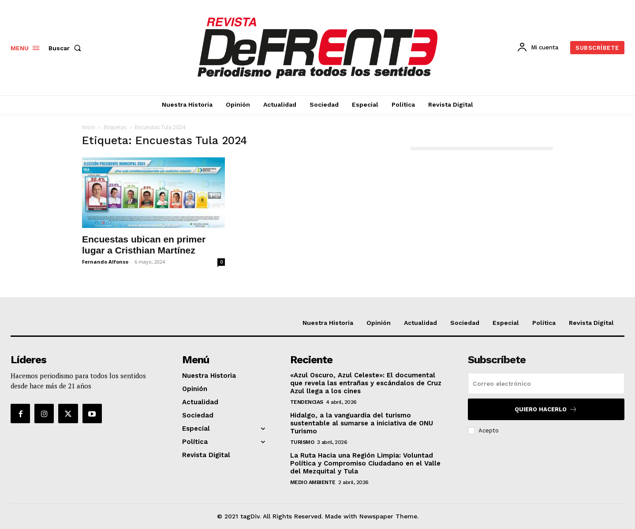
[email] (546, 383)
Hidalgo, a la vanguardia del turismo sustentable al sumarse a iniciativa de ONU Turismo (361, 423)
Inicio (88, 127)
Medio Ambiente (313, 482)
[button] (67, 48)
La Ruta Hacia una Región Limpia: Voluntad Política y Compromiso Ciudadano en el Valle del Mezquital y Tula (365, 463)
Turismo (302, 442)
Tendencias (306, 402)
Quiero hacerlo (546, 409)
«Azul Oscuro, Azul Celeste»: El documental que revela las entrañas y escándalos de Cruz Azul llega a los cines (365, 383)
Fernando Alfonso (105, 261)
